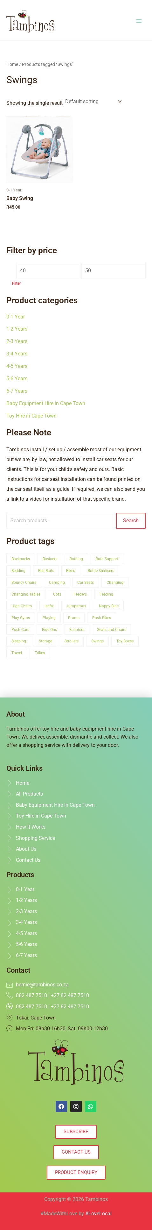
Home (12, 64)
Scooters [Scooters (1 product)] (76, 629)
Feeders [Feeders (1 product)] (80, 594)
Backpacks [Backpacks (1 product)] (20, 558)
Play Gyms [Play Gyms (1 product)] (20, 617)
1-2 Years (16, 329)
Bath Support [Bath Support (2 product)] (107, 558)
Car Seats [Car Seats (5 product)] (85, 582)
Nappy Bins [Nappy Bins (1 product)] (109, 606)
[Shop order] (93, 101)
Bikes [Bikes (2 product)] (70, 570)
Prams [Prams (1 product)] (73, 617)
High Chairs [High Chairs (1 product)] (21, 606)
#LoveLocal (98, 1214)
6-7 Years (16, 391)
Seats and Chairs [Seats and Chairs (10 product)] (111, 629)
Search (131, 521)
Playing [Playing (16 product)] (49, 617)
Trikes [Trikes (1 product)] (40, 652)
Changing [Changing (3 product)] (115, 582)
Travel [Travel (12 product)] (16, 652)
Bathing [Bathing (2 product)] (76, 558)
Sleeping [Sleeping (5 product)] (18, 641)
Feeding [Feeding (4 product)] (106, 594)
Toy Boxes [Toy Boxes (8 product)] (125, 641)
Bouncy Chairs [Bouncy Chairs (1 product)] (23, 582)
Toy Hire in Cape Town (31, 416)
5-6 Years (16, 379)
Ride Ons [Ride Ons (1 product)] (49, 629)
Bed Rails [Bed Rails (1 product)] (46, 570)
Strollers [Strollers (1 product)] (72, 641)
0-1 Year (15, 317)
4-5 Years (16, 366)
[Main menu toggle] (139, 21)
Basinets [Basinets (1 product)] (50, 558)
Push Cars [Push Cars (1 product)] (20, 629)
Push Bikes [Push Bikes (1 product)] (101, 617)
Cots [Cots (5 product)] (57, 594)
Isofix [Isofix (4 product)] (49, 606)
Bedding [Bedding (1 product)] (18, 570)
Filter (16, 283)
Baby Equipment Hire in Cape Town (45, 403)
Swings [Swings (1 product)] (97, 641)
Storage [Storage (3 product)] (45, 641)
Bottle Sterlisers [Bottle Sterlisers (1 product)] (101, 570)
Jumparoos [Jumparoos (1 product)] (76, 606)
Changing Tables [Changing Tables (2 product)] (25, 594)
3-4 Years (16, 354)
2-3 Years (16, 341)
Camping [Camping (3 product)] (57, 582)
